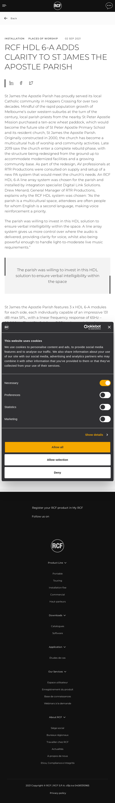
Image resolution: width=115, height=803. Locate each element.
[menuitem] (57, 573)
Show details (94, 434)
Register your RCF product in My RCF (57, 507)
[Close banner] (109, 327)
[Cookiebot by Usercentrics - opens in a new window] (84, 327)
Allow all (57, 447)
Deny (57, 472)
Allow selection (57, 459)
